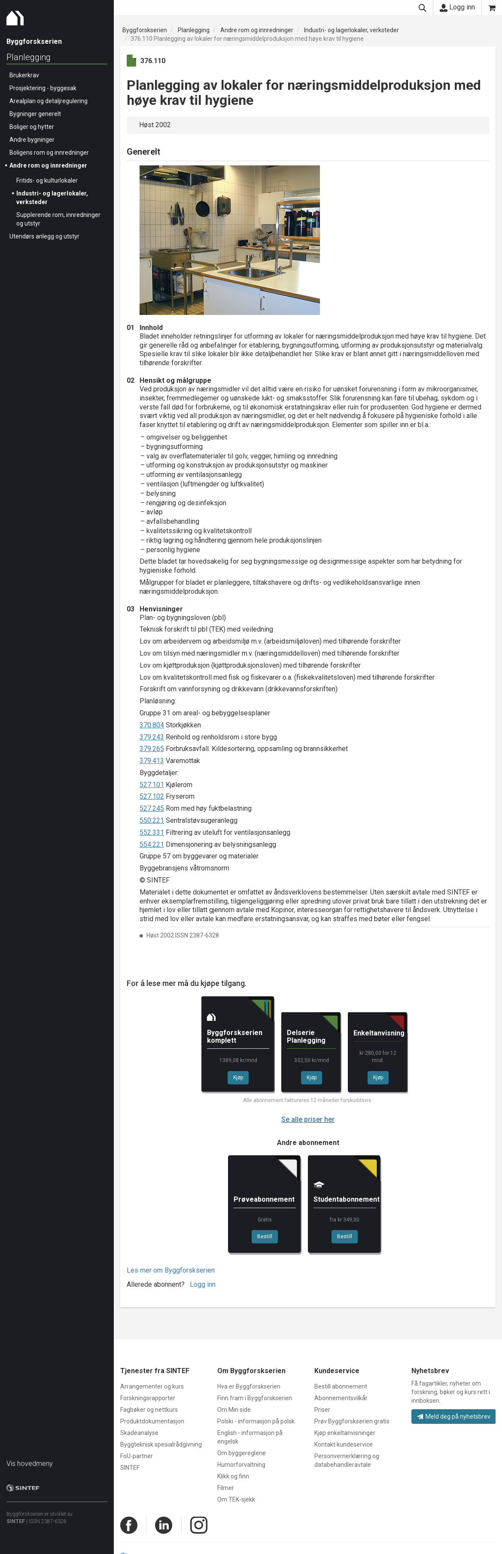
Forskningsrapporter (147, 1398)
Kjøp (238, 1078)
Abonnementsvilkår (341, 1398)
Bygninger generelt (35, 113)
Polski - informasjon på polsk (256, 1421)
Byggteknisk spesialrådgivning (161, 1444)
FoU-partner (136, 1456)
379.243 (152, 737)
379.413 (152, 761)
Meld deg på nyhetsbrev (453, 1416)
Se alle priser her (308, 1119)
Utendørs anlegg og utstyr (44, 236)
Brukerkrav (24, 75)
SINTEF (15, 1521)
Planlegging (28, 57)
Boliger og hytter (31, 126)
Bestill (264, 1236)
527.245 (152, 808)
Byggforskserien (144, 30)
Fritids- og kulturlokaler (47, 180)
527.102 (152, 796)
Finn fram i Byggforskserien (254, 1398)
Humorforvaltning (241, 1464)
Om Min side (234, 1409)
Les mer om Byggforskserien (171, 1270)
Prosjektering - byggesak (42, 88)
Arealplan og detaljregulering (48, 101)
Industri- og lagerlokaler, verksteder (351, 30)
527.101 (152, 785)
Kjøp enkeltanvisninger (344, 1432)
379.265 (152, 749)
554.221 (152, 844)
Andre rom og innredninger (48, 165)
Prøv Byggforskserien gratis (351, 1421)
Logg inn (457, 7)
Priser (322, 1409)
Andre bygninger (32, 139)
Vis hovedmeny (29, 1463)
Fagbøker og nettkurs (149, 1409)
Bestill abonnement (340, 1386)
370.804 (152, 725)
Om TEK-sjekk (236, 1499)
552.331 (152, 832)
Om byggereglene (241, 1453)
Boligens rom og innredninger (49, 152)
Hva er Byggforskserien (248, 1386)
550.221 (152, 820)
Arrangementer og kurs (152, 1386)
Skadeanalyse (139, 1432)
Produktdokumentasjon (152, 1421)
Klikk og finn (233, 1476)
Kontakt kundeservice (343, 1444)
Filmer (225, 1487)
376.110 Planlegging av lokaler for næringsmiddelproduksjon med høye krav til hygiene (247, 38)
